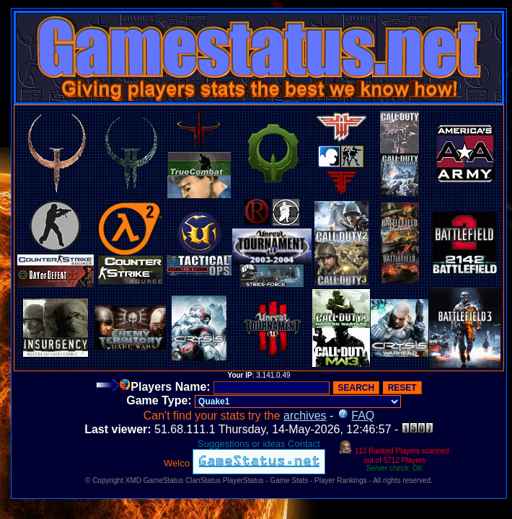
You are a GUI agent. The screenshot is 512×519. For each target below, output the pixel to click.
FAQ (362, 415)
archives (305, 415)
